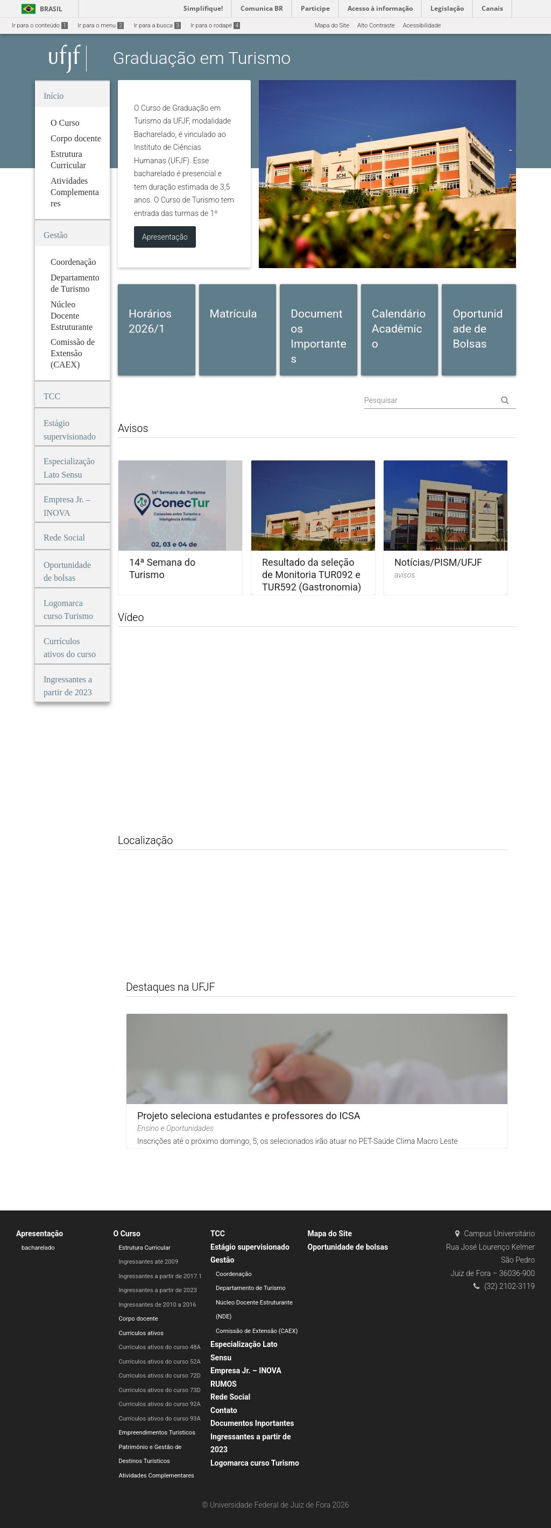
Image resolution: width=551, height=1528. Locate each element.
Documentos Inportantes (252, 1423)
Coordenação (234, 1274)
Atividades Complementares (156, 1475)
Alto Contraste (376, 25)
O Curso (127, 1233)
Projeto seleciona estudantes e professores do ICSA (248, 1115)
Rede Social (230, 1397)
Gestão (222, 1260)
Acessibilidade (422, 25)
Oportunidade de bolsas (348, 1247)
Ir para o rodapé (215, 25)
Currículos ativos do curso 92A (160, 1404)
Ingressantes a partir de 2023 (158, 1290)
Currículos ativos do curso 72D (160, 1375)
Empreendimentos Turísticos (157, 1432)
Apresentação (39, 1233)
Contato (223, 1410)
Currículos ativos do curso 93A (160, 1418)
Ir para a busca (157, 25)
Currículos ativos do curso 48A (160, 1347)
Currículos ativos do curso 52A (160, 1361)
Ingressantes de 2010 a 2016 (157, 1304)
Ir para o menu (100, 25)
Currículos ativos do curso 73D (160, 1390)
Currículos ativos (141, 1333)
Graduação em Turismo (202, 58)
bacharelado (38, 1247)
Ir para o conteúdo (40, 25)
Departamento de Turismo (251, 1288)
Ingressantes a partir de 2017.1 (160, 1276)
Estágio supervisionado (249, 1247)
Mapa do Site (332, 25)
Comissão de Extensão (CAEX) (257, 1331)
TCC (217, 1233)
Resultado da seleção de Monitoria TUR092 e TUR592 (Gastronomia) (311, 575)
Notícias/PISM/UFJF (438, 562)
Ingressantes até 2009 (149, 1261)
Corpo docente (138, 1318)
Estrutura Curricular (145, 1247)
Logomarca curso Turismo (254, 1463)
